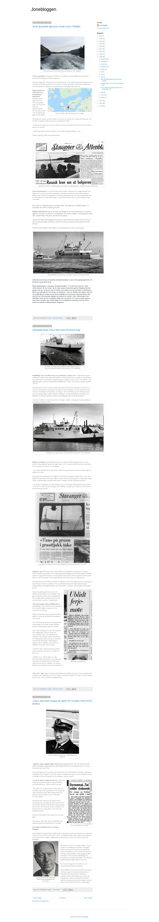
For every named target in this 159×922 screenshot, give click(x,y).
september (104, 66)
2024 (100, 41)
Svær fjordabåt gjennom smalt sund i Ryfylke (56, 26)
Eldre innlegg (88, 898)
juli (102, 72)
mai (102, 77)
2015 (100, 106)
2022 (100, 46)
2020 (100, 51)
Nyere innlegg (37, 898)
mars (102, 95)
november (104, 61)
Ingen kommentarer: (58, 318)
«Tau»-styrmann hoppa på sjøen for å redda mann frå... (111, 88)
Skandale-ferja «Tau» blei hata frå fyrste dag (56, 330)
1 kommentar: (56, 889)
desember (104, 59)
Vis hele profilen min (103, 28)
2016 (100, 103)
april (102, 92)
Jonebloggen (43, 9)
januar (103, 97)
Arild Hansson (37, 280)
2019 (100, 54)
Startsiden (63, 898)
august (103, 69)
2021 (100, 49)
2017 (100, 101)
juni (102, 74)
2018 (100, 57)
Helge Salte (36, 286)
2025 (100, 38)
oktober (103, 64)
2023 (100, 44)
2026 (100, 36)
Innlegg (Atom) (44, 901)
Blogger (86, 917)
